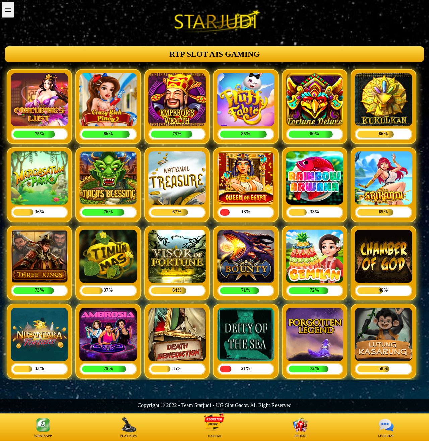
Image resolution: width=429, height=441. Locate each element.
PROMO (300, 427)
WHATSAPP (43, 427)
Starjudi (202, 405)
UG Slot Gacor (232, 405)
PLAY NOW (128, 427)
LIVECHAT (386, 427)
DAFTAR (214, 427)
